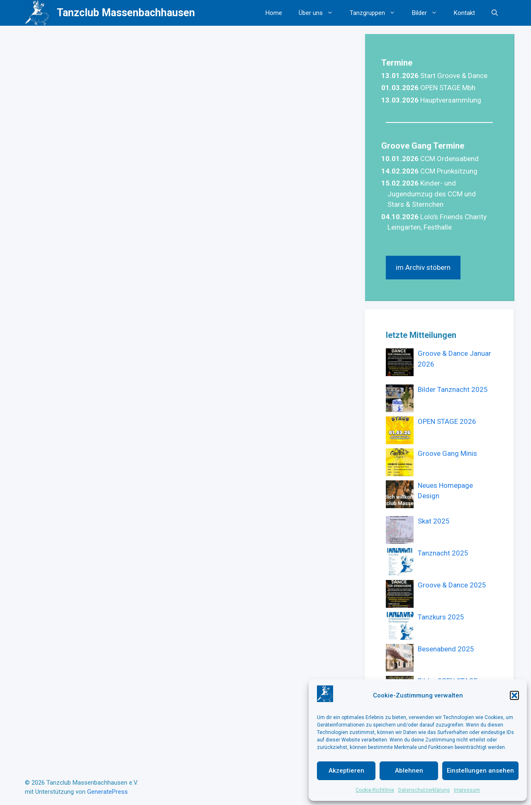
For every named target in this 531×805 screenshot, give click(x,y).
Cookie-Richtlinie (375, 790)
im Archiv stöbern (423, 267)
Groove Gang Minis (447, 453)
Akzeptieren (346, 770)
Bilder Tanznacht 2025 (453, 389)
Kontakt (464, 13)
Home (274, 13)
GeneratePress (107, 791)
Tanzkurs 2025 (441, 617)
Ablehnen (409, 770)
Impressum (467, 790)
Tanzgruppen (377, 12)
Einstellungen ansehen (480, 770)
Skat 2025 (434, 521)
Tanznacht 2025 (443, 553)
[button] (514, 695)
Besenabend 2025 (446, 649)
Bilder (429, 12)
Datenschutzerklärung (424, 790)
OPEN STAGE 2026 (447, 421)
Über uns (320, 12)
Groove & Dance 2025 (452, 585)
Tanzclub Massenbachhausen (126, 13)
